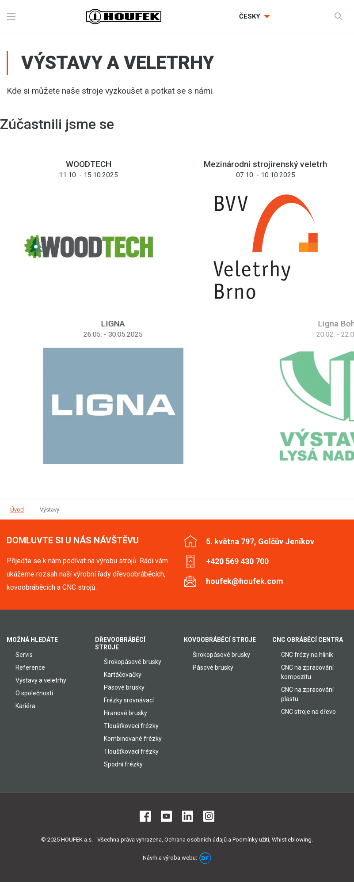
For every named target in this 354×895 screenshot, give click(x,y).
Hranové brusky (125, 713)
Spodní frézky (123, 764)
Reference (30, 667)
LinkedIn (187, 816)
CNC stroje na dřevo (308, 711)
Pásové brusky (124, 687)
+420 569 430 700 (237, 561)
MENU (11, 16)
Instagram (208, 816)
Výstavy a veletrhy (40, 680)
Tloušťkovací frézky (131, 725)
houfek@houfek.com (244, 581)
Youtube (166, 816)
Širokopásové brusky (132, 661)
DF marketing (205, 858)
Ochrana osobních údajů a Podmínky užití (216, 839)
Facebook (145, 816)
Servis (24, 654)
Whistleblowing (292, 839)
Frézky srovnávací (129, 700)
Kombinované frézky (133, 738)
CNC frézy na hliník (307, 654)
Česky (250, 16)
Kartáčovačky (122, 674)
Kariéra (25, 705)
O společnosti (34, 693)
